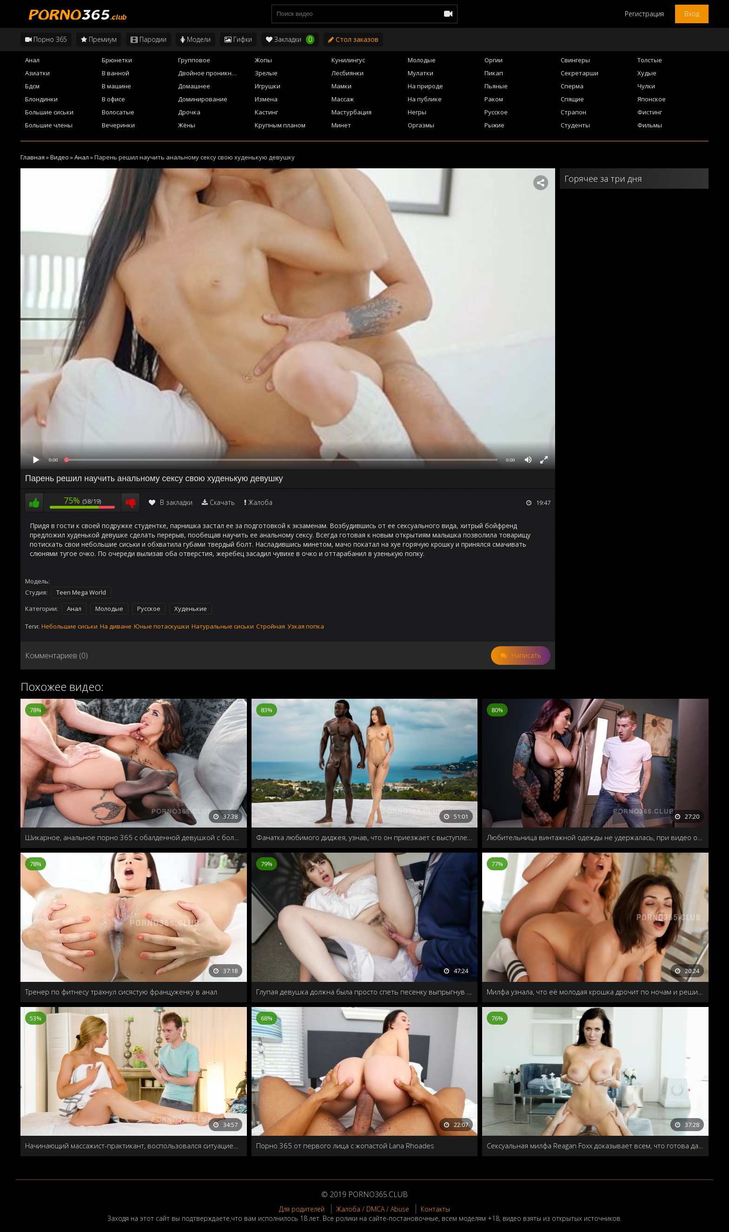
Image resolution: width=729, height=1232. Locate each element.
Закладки (290, 39)
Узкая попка (305, 626)
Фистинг (649, 112)
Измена (266, 99)
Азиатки (37, 73)
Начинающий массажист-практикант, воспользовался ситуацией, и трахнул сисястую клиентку (133, 1145)
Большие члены (49, 125)
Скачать (222, 502)
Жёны (186, 125)
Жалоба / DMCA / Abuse (372, 1209)
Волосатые (118, 112)
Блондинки (41, 99)
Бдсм (32, 86)
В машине (116, 86)
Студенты (575, 125)
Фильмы (649, 125)
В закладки (170, 502)
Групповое (194, 60)
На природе (425, 86)
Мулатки (420, 73)
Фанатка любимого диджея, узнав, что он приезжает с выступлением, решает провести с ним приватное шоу (364, 837)
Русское (496, 112)
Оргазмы (421, 125)
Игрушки (267, 86)
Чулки (646, 86)
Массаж (342, 99)
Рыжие (494, 125)
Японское (651, 99)
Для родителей (302, 1209)
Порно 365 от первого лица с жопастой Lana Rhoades (345, 1145)
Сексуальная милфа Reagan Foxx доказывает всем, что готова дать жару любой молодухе (595, 1145)
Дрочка (189, 112)
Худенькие (190, 608)
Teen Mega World (81, 592)
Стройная (270, 626)
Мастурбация (351, 112)
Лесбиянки (347, 73)
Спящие (572, 99)
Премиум (99, 39)
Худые (646, 73)
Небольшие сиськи (69, 626)
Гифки (238, 39)
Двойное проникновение (213, 73)
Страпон (573, 112)
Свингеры (575, 60)
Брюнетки (117, 60)
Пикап (493, 73)
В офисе (113, 99)
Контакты (435, 1209)
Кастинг (266, 112)
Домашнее (194, 86)
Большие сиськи (49, 112)
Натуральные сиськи (223, 626)
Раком (493, 99)
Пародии (148, 39)
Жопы (263, 60)
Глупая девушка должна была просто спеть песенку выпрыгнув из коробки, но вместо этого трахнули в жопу (364, 991)
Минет (341, 125)
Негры (417, 112)
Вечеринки (118, 125)
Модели (195, 39)
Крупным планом (280, 125)
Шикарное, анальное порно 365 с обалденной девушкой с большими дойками (133, 837)
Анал (32, 60)
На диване (116, 626)
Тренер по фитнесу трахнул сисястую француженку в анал (121, 991)
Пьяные (496, 86)
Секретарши (579, 73)
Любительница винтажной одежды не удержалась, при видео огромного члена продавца (595, 837)
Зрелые (266, 73)
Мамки (341, 86)
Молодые (422, 60)
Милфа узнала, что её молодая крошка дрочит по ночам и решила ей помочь (595, 991)
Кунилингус (348, 60)
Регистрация (644, 13)
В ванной (115, 73)
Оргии (493, 60)
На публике (425, 99)
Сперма (572, 86)
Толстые (649, 60)
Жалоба (260, 502)
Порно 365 (46, 39)
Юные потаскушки (161, 626)
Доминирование (202, 99)
